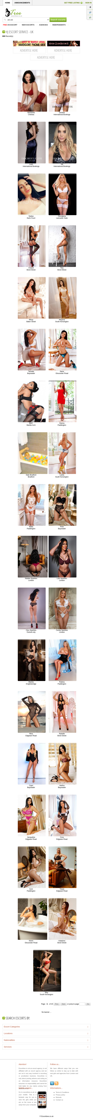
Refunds (58, 1097)
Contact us (59, 1100)
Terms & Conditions (62, 1092)
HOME (7, 3)
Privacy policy (60, 1095)
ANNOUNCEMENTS (22, 3)
